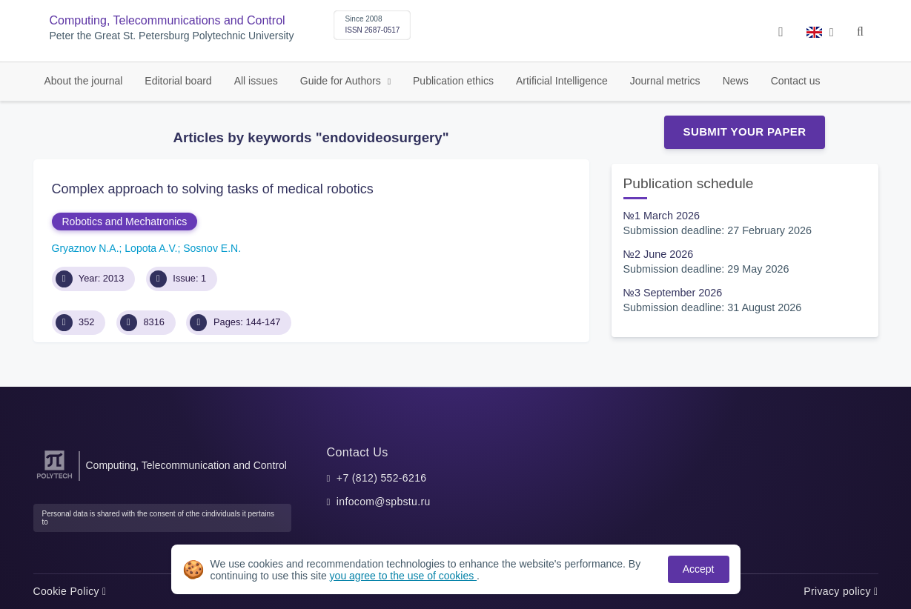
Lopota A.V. (151, 248)
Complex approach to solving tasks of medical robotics (213, 189)
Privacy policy (841, 591)
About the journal (83, 81)
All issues (256, 81)
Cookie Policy (70, 591)
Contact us (796, 81)
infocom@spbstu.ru (384, 502)
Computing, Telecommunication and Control (186, 465)
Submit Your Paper (744, 131)
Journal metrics (665, 81)
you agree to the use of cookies (403, 576)
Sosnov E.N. (212, 248)
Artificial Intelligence (562, 81)
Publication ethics (453, 81)
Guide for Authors (342, 81)
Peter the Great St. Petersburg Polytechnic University (172, 35)
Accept (699, 569)
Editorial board (178, 81)
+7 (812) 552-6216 (382, 478)
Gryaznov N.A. (85, 248)
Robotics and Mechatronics (125, 221)
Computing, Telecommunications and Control (167, 20)
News (736, 81)
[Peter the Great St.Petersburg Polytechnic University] (54, 479)
